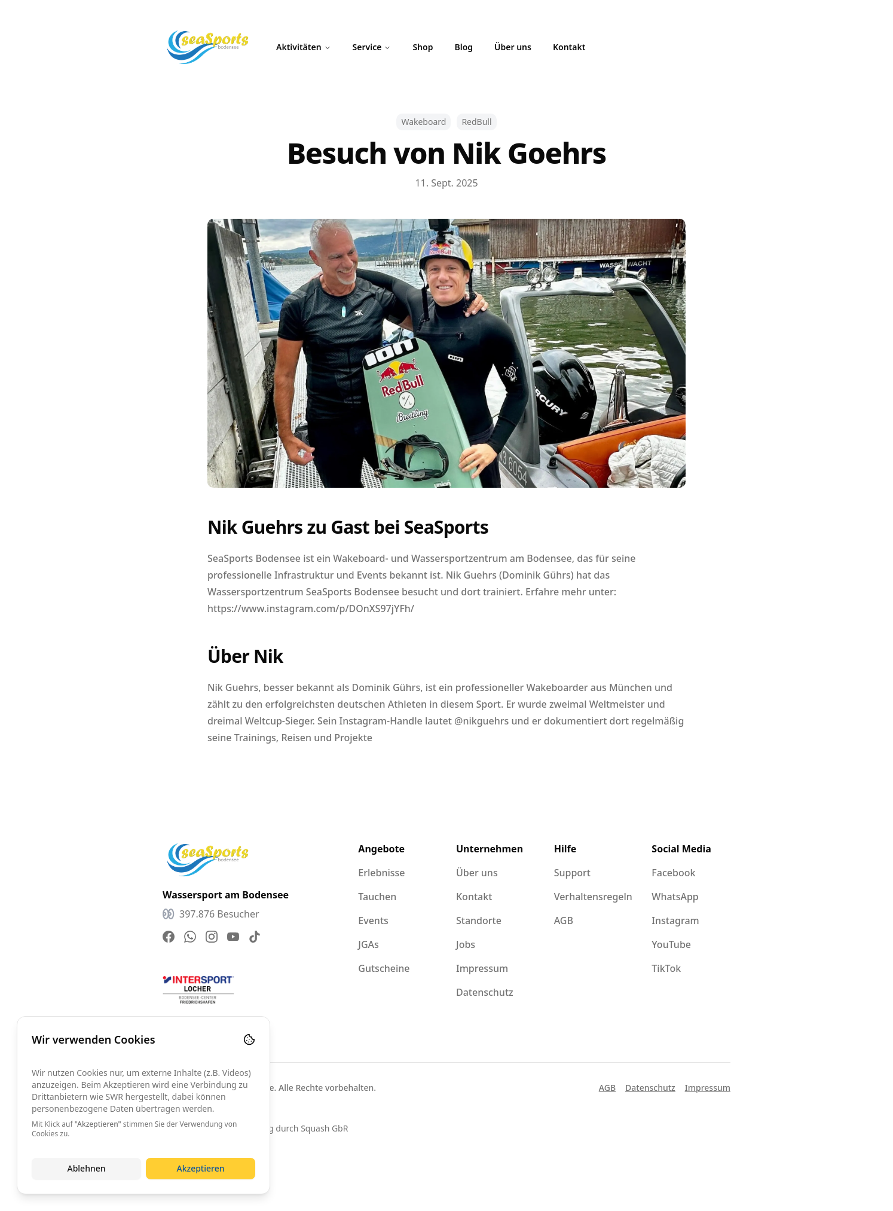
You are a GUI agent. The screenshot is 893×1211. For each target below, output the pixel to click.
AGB (563, 920)
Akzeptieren (200, 1168)
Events (373, 920)
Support (572, 872)
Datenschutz (484, 992)
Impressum (482, 968)
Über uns (512, 47)
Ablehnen (86, 1168)
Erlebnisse (381, 872)
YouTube (671, 944)
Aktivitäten (303, 47)
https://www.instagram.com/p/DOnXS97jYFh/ (310, 608)
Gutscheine (383, 968)
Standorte (478, 920)
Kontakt (569, 47)
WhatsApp (675, 896)
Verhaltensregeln (593, 896)
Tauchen (377, 896)
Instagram (675, 920)
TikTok (666, 968)
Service (372, 47)
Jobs (465, 944)
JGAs (368, 944)
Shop (422, 47)
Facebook (673, 872)
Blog (463, 47)
